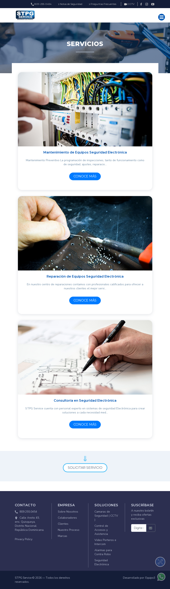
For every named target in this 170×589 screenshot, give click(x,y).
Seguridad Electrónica (101, 562)
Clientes (63, 524)
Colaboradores (67, 518)
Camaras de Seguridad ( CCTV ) (106, 516)
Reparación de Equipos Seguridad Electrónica (85, 276)
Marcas (62, 536)
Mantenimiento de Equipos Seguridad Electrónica (85, 152)
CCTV (129, 3)
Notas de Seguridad (70, 3)
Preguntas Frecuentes (102, 3)
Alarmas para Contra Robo (103, 552)
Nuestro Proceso (68, 530)
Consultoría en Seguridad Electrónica (85, 400)
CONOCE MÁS (85, 176)
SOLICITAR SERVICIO (85, 468)
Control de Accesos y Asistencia (101, 530)
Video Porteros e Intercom (105, 542)
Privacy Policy (23, 539)
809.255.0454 (28, 512)
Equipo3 (150, 578)
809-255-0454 (41, 3)
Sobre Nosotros (68, 512)
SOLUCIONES (106, 505)
